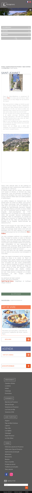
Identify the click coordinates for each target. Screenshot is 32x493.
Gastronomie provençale (12, 452)
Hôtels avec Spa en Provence (13, 449)
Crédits (26, 492)
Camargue (8, 433)
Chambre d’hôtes (10, 383)
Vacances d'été (9, 412)
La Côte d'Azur (5, 68)
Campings (8, 391)
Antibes (3, 233)
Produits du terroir (10, 464)
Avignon (7, 420)
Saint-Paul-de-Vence (7, 281)
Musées (7, 459)
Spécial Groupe (9, 404)
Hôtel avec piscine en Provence (14, 447)
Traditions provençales (11, 467)
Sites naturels (9, 469)
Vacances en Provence (11, 407)
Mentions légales (18, 492)
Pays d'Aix (8, 428)
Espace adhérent (8, 492)
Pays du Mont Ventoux (11, 423)
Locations (8, 386)
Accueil (3, 66)
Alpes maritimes (26, 66)
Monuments (8, 457)
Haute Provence (9, 435)
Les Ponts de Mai (10, 409)
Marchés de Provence (11, 402)
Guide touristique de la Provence (13, 66)
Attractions (8, 454)
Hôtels (7, 388)
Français (28, 2)
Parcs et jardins (9, 462)
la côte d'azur (16, 294)
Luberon (7, 425)
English (30, 2)
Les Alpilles (8, 430)
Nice (8, 97)
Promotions (8, 393)
